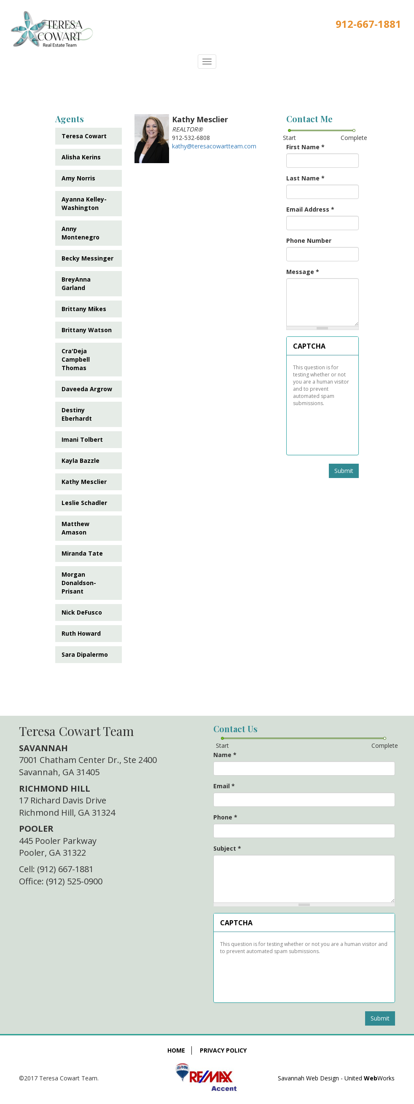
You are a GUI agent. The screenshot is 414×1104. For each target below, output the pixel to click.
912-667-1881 (368, 24)
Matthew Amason (75, 528)
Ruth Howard (81, 633)
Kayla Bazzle (80, 461)
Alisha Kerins (81, 157)
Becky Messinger (87, 258)
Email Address (310, 209)
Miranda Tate (82, 553)
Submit (343, 471)
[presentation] (322, 427)
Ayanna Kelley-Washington (84, 203)
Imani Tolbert (82, 439)
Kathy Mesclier (84, 482)
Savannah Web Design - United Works (336, 1078)
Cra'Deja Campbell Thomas (76, 359)
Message (302, 272)
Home (176, 1050)
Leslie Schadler (84, 503)
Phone (225, 817)
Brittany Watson (87, 330)
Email (224, 786)
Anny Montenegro (80, 233)
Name (225, 755)
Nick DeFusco (82, 612)
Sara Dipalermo (85, 654)
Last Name (305, 178)
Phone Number (308, 240)
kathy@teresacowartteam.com (214, 146)
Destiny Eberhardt (77, 414)
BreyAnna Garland (76, 283)
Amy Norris (78, 178)
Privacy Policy (223, 1050)
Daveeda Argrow (87, 389)
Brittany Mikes (84, 309)
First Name (305, 147)
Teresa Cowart (84, 136)
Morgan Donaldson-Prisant (79, 582)
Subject (227, 848)
